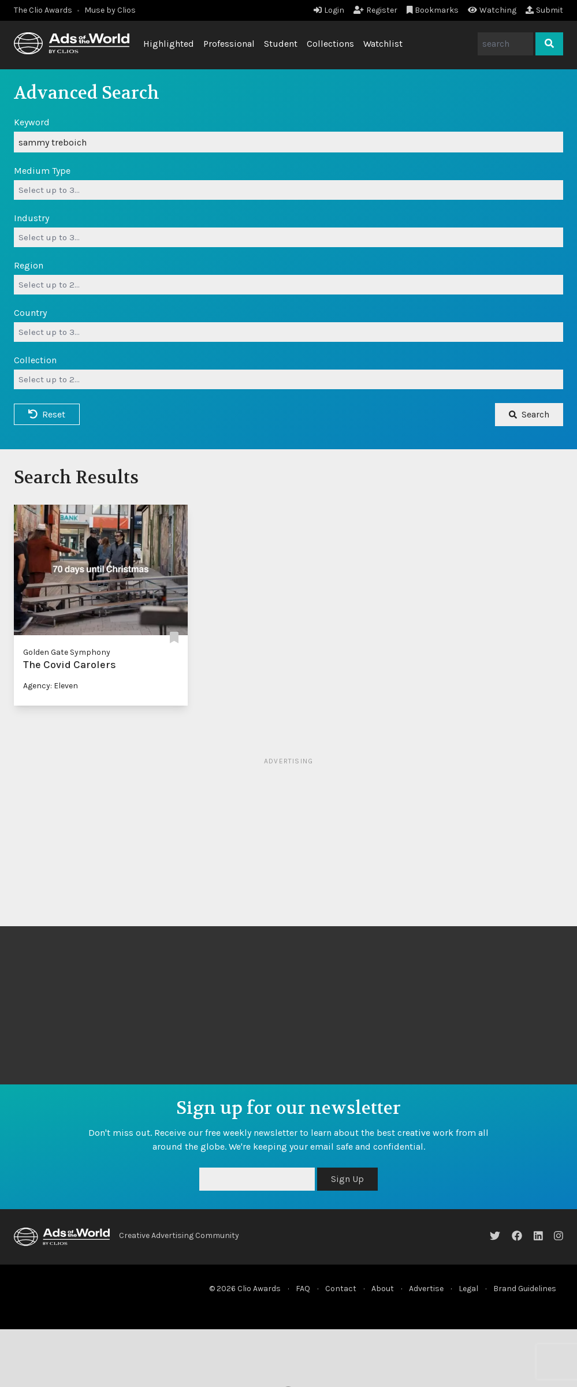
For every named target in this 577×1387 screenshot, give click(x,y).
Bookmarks (433, 10)
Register (375, 10)
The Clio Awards (43, 10)
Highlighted (168, 43)
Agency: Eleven (50, 686)
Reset (46, 414)
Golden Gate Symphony (66, 652)
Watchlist (383, 43)
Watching (492, 10)
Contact (340, 1288)
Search (529, 414)
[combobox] (288, 190)
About (382, 1288)
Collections (330, 43)
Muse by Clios (110, 10)
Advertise (426, 1288)
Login (329, 10)
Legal (468, 1288)
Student (280, 43)
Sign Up (347, 1178)
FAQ (303, 1288)
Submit (544, 10)
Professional (229, 43)
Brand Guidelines (524, 1288)
